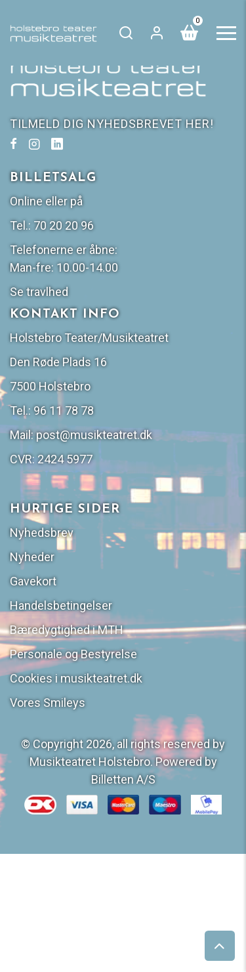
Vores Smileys (47, 702)
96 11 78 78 (63, 410)
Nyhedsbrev (41, 532)
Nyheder (32, 557)
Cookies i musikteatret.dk (76, 678)
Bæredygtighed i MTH (66, 630)
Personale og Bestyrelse (73, 654)
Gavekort (33, 581)
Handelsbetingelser (61, 605)
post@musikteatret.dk (94, 435)
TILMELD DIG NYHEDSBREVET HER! (112, 124)
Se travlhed (39, 292)
